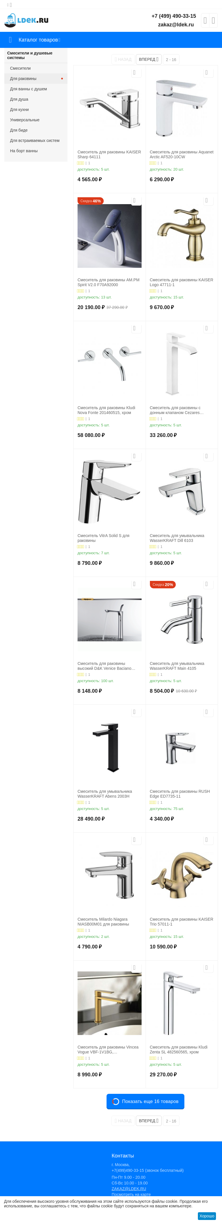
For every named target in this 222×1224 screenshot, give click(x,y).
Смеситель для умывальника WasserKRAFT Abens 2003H (105, 794)
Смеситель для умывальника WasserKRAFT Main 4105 (177, 666)
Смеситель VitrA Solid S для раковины (104, 538)
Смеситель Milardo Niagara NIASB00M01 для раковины (103, 921)
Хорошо (207, 1216)
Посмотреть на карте (131, 1194)
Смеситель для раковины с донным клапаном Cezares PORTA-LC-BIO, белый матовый (180, 410)
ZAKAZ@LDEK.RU (129, 1188)
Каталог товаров (38, 40)
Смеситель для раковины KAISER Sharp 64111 (109, 154)
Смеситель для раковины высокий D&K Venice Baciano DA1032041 (104, 666)
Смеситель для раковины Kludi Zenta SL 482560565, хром (179, 1049)
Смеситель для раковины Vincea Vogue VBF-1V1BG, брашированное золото (108, 1050)
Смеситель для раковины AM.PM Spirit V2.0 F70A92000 (109, 282)
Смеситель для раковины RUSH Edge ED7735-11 (180, 794)
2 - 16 (171, 59)
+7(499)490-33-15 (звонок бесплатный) (148, 1170)
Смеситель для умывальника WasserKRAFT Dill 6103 (177, 538)
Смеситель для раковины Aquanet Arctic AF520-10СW (182, 154)
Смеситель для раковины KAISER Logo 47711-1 (181, 282)
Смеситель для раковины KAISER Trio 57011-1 (181, 921)
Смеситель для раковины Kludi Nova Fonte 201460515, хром (106, 410)
